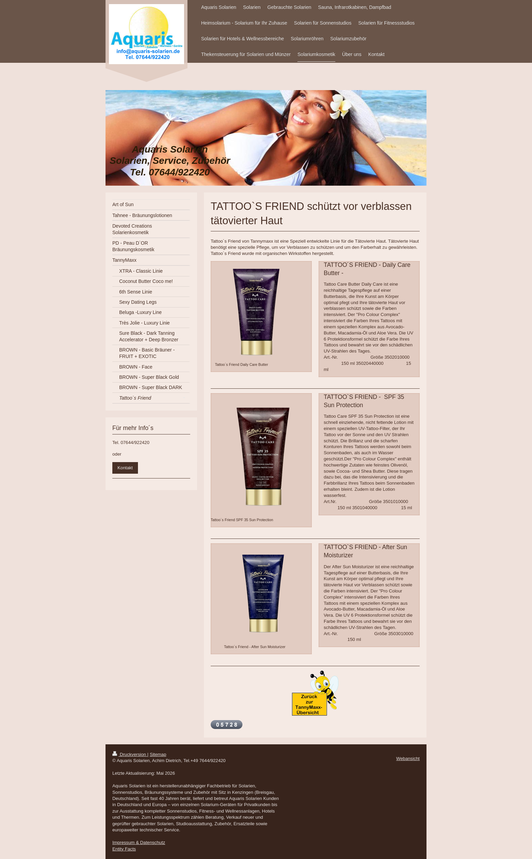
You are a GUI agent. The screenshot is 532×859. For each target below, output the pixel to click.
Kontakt (125, 467)
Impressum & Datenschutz (138, 842)
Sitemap (158, 754)
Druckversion (129, 754)
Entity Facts (124, 848)
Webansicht (408, 758)
